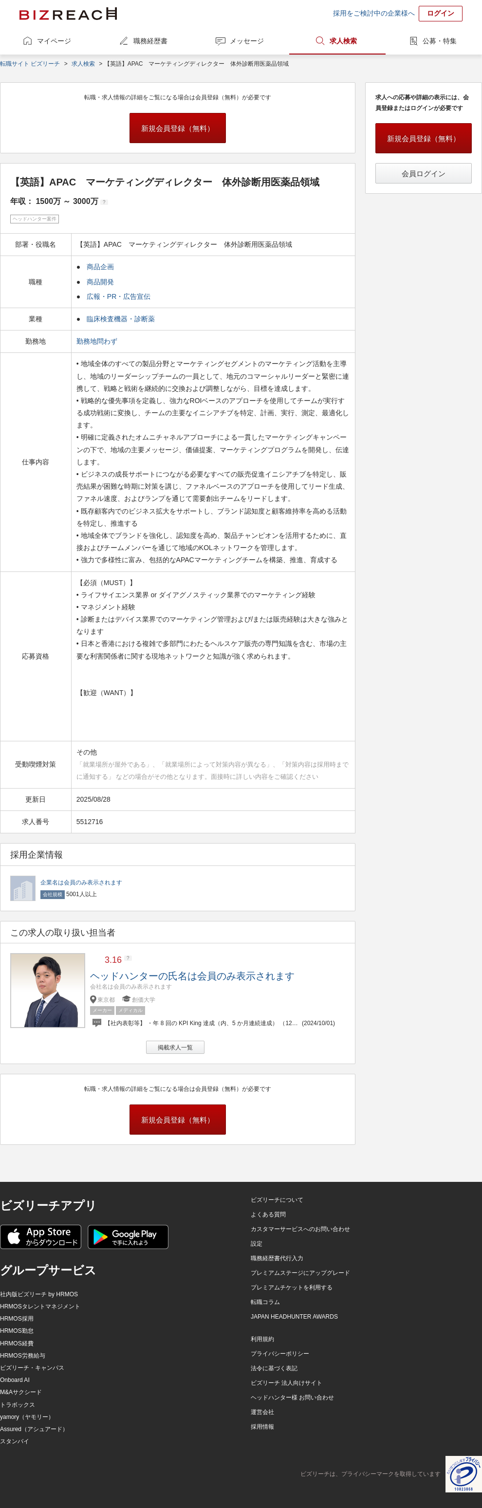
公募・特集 (440, 41)
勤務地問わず (97, 341)
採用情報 (262, 1426)
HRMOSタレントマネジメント (40, 1306)
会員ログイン (423, 173)
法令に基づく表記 (274, 1368)
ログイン (440, 13)
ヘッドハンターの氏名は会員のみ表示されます (192, 976)
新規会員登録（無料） (177, 128)
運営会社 (262, 1412)
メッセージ (247, 41)
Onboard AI (15, 1380)
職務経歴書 (150, 41)
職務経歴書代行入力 (277, 1258)
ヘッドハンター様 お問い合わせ (292, 1397)
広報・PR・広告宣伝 (118, 296)
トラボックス (17, 1404)
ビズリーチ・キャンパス (32, 1367)
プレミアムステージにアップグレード (300, 1272)
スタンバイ (14, 1441)
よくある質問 (268, 1214)
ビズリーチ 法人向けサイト (286, 1382)
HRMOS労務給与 (22, 1355)
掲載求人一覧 (175, 1047)
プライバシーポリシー (280, 1353)
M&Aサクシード (21, 1392)
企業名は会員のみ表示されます (81, 882)
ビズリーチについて (277, 1199)
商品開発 (100, 282)
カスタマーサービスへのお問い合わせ (300, 1229)
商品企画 (100, 267)
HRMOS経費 (17, 1343)
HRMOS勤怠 (17, 1330)
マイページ (54, 41)
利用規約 (262, 1339)
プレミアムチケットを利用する (292, 1287)
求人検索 (343, 41)
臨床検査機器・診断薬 (121, 319)
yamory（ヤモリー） (27, 1417)
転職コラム (265, 1302)
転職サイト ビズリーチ (30, 63)
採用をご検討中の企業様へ (374, 13)
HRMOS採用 (17, 1318)
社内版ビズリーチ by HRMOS (39, 1294)
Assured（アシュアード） (34, 1429)
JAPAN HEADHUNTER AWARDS (294, 1316)
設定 (256, 1243)
